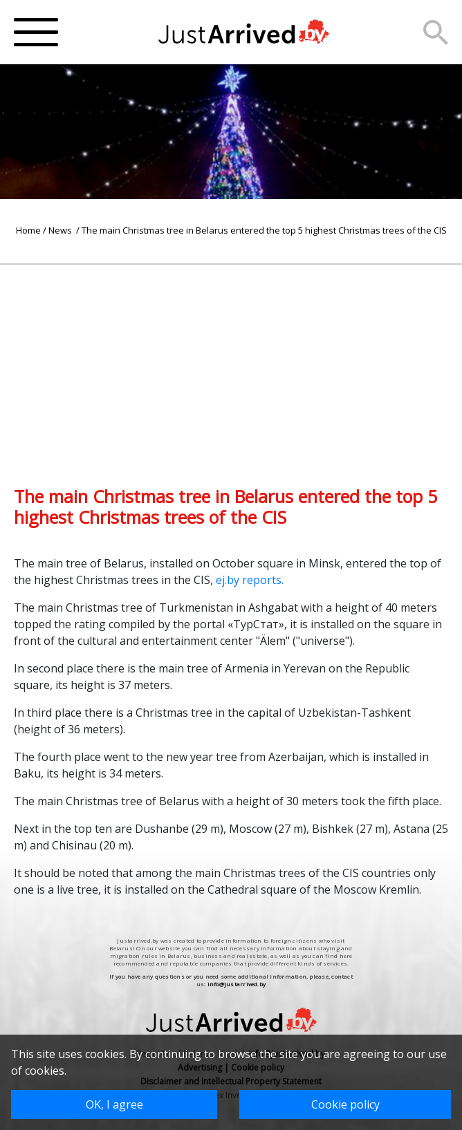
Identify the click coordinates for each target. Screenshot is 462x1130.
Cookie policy (345, 1104)
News (61, 230)
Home (28, 230)
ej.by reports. (250, 579)
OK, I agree (114, 1104)
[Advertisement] (231, 361)
